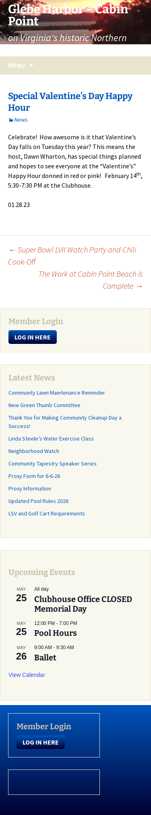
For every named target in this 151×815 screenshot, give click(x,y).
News (21, 119)
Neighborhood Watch (33, 451)
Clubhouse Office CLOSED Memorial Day (83, 604)
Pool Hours (55, 633)
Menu (16, 65)
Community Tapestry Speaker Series (52, 463)
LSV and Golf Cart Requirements (46, 513)
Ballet (45, 657)
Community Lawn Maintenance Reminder (56, 392)
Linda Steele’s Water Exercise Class (51, 438)
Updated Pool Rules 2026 (38, 501)
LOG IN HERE (32, 337)
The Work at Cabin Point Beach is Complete (90, 280)
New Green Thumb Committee (44, 405)
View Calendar (26, 675)
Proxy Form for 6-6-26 (34, 476)
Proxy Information (29, 488)
